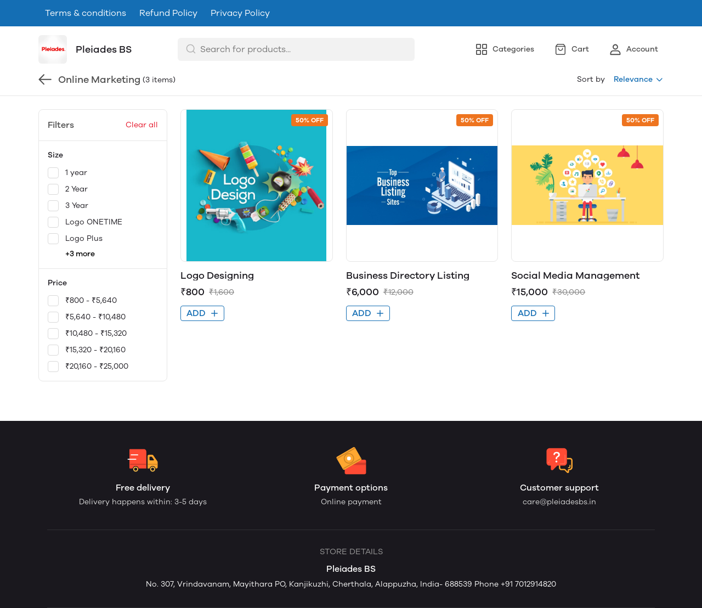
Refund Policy (168, 13)
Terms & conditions (85, 13)
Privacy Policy (240, 13)
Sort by (591, 79)
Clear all (142, 125)
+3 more (80, 253)
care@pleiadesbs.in (559, 501)
